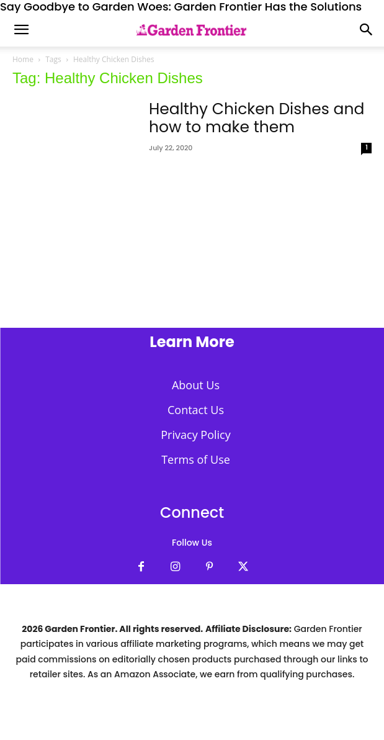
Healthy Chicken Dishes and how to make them (256, 118)
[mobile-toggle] (21, 30)
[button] (366, 30)
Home (22, 59)
